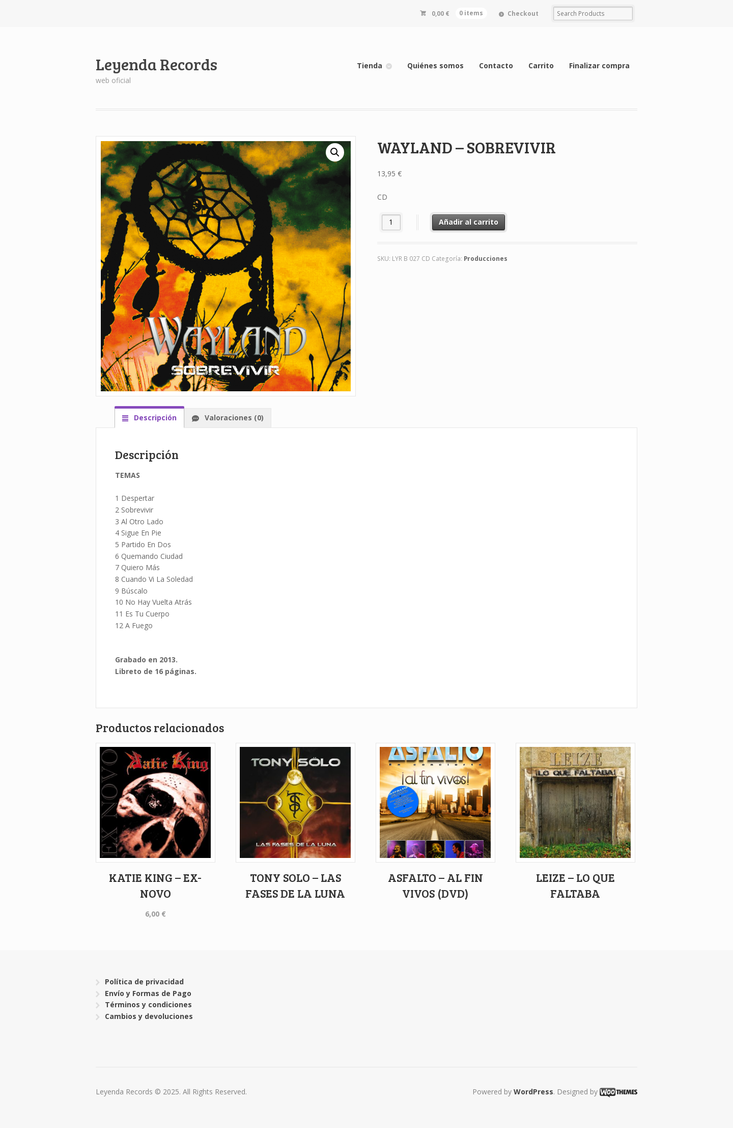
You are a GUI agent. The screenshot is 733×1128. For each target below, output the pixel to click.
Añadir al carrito (468, 222)
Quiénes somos (435, 65)
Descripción (154, 417)
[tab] (149, 417)
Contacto (496, 65)
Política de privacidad (144, 981)
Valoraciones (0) (233, 417)
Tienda (369, 65)
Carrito (541, 65)
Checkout (523, 13)
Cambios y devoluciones (149, 1016)
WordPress (533, 1091)
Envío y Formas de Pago (148, 993)
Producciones (486, 258)
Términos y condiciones (148, 1004)
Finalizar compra (599, 65)
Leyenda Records (156, 64)
